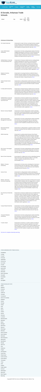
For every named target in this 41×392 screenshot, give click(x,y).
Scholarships (5, 7)
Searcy (2, 278)
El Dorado (3, 257)
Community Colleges (22, 7)
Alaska (2, 285)
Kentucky (3, 315)
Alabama (2, 287)
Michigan (3, 323)
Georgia (2, 303)
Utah (2, 363)
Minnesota (3, 325)
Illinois (2, 310)
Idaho (2, 308)
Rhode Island (3, 355)
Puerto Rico (3, 353)
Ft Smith (2, 264)
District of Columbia (5, 297)
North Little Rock (4, 273)
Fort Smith (3, 263)
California (3, 292)
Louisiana (3, 316)
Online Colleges (33, 7)
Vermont (2, 369)
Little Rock (3, 270)
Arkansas (3, 289)
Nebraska (3, 336)
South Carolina (4, 356)
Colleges (16, 7)
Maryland (3, 320)
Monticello (3, 271)
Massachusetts (4, 318)
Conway (2, 254)
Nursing (38, 7)
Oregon (2, 349)
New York (3, 344)
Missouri (2, 327)
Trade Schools (28, 7)
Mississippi (3, 329)
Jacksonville (3, 268)
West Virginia (3, 374)
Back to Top (31, 379)
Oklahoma (3, 348)
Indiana (2, 311)
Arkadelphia (3, 252)
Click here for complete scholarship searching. (10, 232)
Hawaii (2, 304)
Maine (2, 322)
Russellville (3, 276)
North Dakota (4, 334)
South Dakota (4, 358)
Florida (2, 301)
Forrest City (3, 261)
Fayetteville (3, 259)
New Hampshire (4, 337)
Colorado (3, 294)
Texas (2, 362)
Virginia (2, 365)
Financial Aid (11, 7)
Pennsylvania (3, 351)
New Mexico (3, 341)
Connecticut (3, 296)
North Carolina (4, 332)
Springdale (3, 280)
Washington (3, 370)
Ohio (2, 346)
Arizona (2, 290)
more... (35, 47)
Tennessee (3, 360)
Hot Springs (3, 266)
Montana (3, 330)
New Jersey (3, 339)
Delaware (3, 299)
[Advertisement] (19, 30)
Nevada (2, 342)
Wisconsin (3, 372)
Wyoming (3, 375)
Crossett (2, 256)
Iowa (2, 306)
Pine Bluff (3, 275)
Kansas (2, 313)
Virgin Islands (3, 367)
